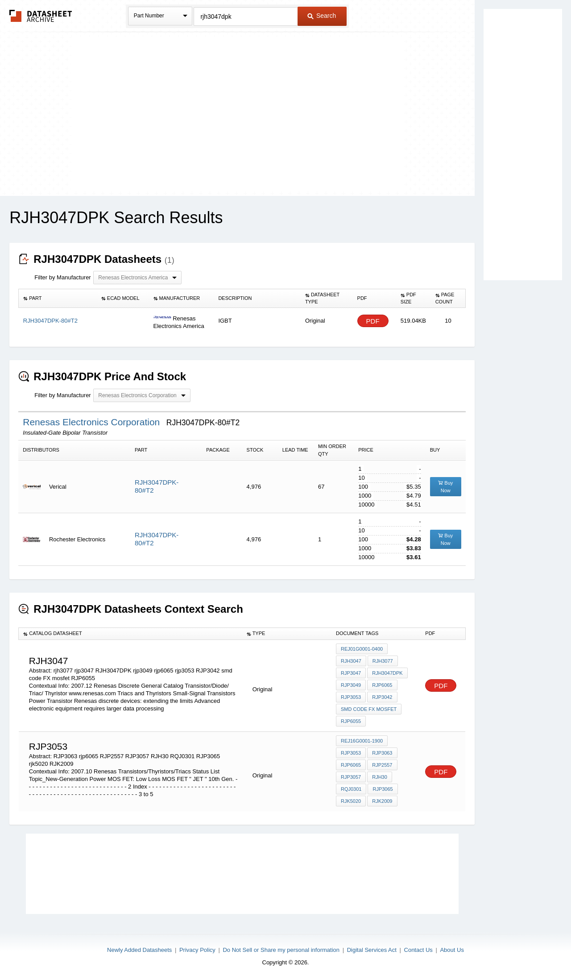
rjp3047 (351, 673)
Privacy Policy (197, 950)
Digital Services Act (372, 950)
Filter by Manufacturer (62, 277)
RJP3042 (382, 697)
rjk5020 (351, 801)
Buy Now (445, 486)
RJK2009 (382, 801)
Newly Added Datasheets (139, 950)
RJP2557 (382, 765)
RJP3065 (382, 789)
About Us (451, 950)
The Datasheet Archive (40, 16)
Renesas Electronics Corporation (92, 422)
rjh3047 (351, 661)
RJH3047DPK (387, 673)
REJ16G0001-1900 (362, 740)
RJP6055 (351, 721)
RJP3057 (351, 777)
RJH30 (379, 777)
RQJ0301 (351, 789)
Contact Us (418, 950)
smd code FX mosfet (369, 709)
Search (321, 15)
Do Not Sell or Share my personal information (281, 950)
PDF (373, 321)
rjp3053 (351, 697)
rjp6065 (382, 685)
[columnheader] (58, 298)
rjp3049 (351, 685)
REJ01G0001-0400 (362, 649)
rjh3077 (382, 661)
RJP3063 (382, 753)
